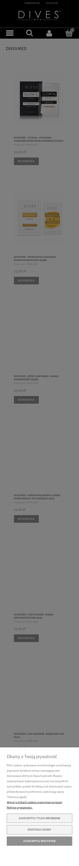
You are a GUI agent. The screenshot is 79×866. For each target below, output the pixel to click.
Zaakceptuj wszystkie (39, 841)
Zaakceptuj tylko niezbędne (39, 818)
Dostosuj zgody (39, 829)
